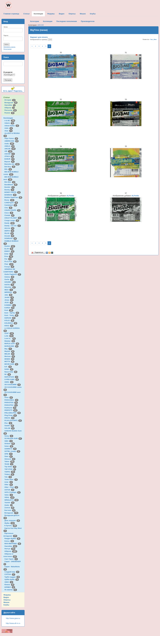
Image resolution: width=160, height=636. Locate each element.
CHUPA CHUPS (12, 210)
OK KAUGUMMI (12, 384)
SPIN (8, 454)
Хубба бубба (11, 579)
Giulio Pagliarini (12, 274)
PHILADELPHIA (12, 413)
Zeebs (8, 505)
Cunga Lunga (11, 220)
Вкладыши (10, 103)
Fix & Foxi (10, 261)
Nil (7, 374)
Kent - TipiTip (11, 313)
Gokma (9, 277)
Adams (9, 123)
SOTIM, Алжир (12, 451)
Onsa (8, 397)
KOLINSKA (10, 323)
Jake (8, 295)
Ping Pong (10, 415)
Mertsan (9, 356)
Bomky (9, 190)
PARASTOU (11, 405)
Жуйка (9, 523)
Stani (8, 456)
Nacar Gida (10, 372)
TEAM (8, 464)
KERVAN (9, 318)
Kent (8, 310)
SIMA (8, 441)
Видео (6, 597)
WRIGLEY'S (11, 500)
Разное (9, 113)
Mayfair (9, 351)
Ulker (8, 484)
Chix (8, 208)
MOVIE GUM (11, 364)
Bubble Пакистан (13, 197)
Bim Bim (9, 182)
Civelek (9, 215)
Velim (8, 495)
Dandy (9, 223)
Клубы (6, 605)
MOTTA (9, 361)
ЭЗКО (8, 582)
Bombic (9, 187)
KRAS (8, 326)
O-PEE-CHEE (11, 379)
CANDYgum (11, 203)
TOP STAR (10, 469)
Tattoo (9, 461)
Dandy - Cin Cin (12, 226)
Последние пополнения (66, 21)
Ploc (8, 423)
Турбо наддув (12, 577)
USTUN (9, 490)
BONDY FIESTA (12, 192)
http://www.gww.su (13, 618)
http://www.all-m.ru (13, 623)
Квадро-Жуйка (12, 538)
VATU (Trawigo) (12, 492)
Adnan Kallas (11, 126)
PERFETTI (10, 410)
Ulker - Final (11, 487)
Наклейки (10, 105)
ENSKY (9, 251)
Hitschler (10, 287)
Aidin (8, 128)
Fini (8, 259)
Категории (34, 21)
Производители (87, 21)
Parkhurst (10, 408)
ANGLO (9, 146)
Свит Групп (11, 559)
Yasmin (9, 502)
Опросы (6, 600)
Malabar (9, 341)
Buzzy (9, 200)
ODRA (8, 382)
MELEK (9, 354)
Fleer (8, 264)
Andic (9, 144)
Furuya (9, 267)
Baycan (9, 161)
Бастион (10, 510)
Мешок (6, 602)
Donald (9, 236)
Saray (8, 436)
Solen (8, 446)
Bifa (8, 169)
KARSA (9, 308)
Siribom (9, 443)
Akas (8, 131)
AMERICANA (11, 141)
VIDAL (9, 497)
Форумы (7, 595)
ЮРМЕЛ (9, 587)
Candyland (10, 205)
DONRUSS (10, 238)
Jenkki (9, 297)
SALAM (9, 428)
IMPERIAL (10, 292)
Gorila (8, 279)
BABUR (9, 159)
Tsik (8, 477)
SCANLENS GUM (13, 438)
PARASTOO (11, 402)
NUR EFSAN (11, 377)
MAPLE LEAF (11, 343)
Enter (8, 254)
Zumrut (9, 508)
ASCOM (9, 154)
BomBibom (10, 185)
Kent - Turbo (11, 315)
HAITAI (9, 285)
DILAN (9, 233)
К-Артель (10, 526)
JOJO (8, 302)
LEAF (9, 333)
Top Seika (10, 467)
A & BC (9, 120)
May (8, 349)
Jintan (9, 300)
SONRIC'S (10, 449)
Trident (9, 474)
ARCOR (10, 149)
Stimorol (9, 459)
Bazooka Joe (12, 164)
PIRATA (9, 418)
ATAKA (9, 156)
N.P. (8, 367)
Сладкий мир (11, 572)
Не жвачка (10, 590)
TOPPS (9, 472)
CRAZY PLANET (12, 218)
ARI (8, 151)
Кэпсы (9, 541)
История (10, 100)
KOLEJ (9, 320)
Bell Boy (9, 167)
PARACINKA (11, 400)
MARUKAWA (11, 346)
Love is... (10, 338)
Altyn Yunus (11, 138)
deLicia (9, 228)
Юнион (9, 584)
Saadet (9, 425)
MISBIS (9, 359)
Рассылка (10, 110)
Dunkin (9, 246)
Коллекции (8, 118)
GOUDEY (10, 282)
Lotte (9, 336)
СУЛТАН (9, 574)
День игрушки (12, 520)
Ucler (8, 482)
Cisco (8, 213)
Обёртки (9, 108)
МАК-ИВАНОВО (12, 543)
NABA (8, 369)
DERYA (9, 231)
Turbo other (11, 479)
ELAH (8, 249)
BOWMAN (10, 195)
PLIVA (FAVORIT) (13, 420)
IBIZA (8, 290)
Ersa (8, 256)
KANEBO (10, 305)
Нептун (9, 549)
